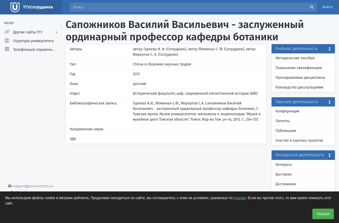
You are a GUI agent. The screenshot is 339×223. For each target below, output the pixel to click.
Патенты (283, 121)
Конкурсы (284, 164)
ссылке (240, 198)
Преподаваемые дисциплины (300, 77)
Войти (327, 7)
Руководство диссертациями (300, 87)
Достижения (286, 184)
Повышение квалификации (299, 68)
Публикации (286, 131)
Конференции (288, 111)
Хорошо (323, 214)
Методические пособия (295, 58)
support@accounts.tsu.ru (31, 186)
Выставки (284, 174)
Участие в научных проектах (299, 140)
